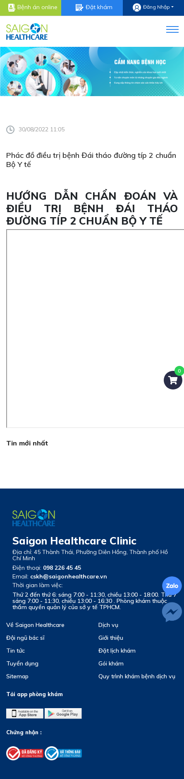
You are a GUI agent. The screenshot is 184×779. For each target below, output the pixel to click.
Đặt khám (94, 7)
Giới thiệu (110, 637)
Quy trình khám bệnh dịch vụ (136, 676)
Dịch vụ (108, 625)
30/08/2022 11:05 (35, 129)
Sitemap (17, 676)
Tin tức (15, 650)
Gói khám (111, 663)
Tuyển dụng (22, 663)
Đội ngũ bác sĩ (25, 637)
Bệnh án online (32, 7)
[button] (167, 28)
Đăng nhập (151, 7)
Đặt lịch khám (117, 650)
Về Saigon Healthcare (35, 625)
